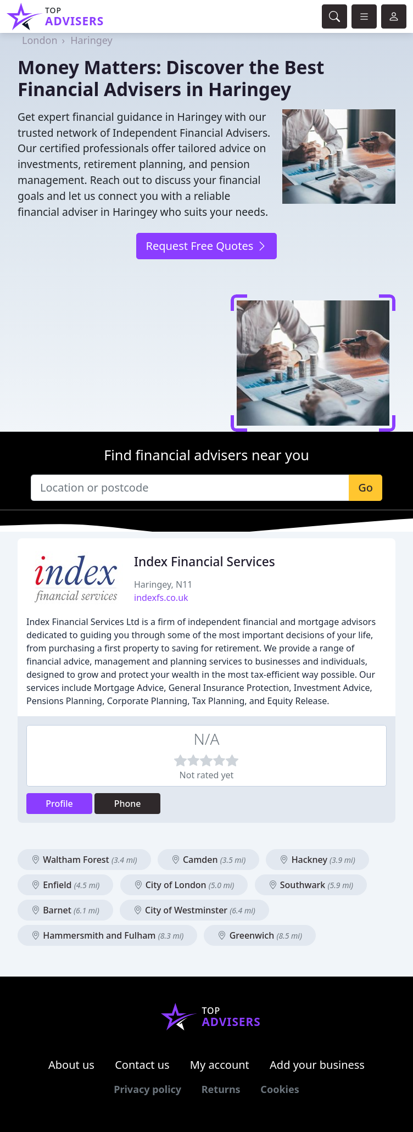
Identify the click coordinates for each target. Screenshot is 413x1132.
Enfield (65, 885)
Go (365, 487)
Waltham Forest (84, 860)
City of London (184, 885)
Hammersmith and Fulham (107, 935)
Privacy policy (147, 1089)
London (40, 40)
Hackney (317, 860)
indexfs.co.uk (161, 598)
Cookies (279, 1089)
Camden (208, 860)
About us (71, 1064)
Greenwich (259, 935)
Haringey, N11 (163, 584)
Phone (127, 804)
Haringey (91, 40)
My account (219, 1064)
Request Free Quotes (206, 245)
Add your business (317, 1064)
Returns (221, 1089)
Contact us (142, 1064)
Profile (59, 804)
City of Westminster (194, 910)
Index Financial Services (204, 561)
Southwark (311, 885)
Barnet (65, 910)
